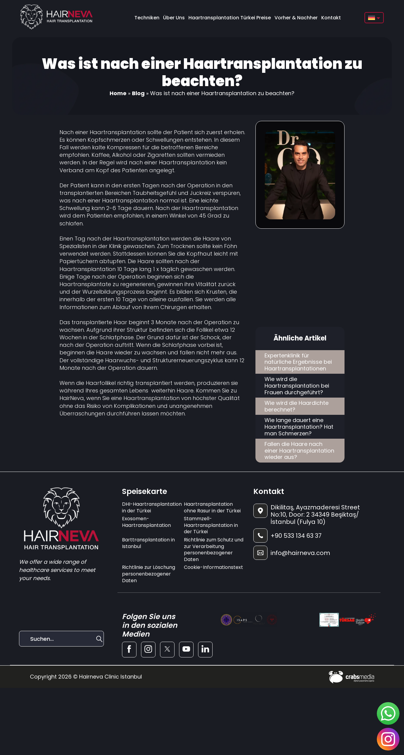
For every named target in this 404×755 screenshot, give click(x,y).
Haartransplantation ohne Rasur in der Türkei (212, 507)
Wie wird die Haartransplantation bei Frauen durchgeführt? (297, 385)
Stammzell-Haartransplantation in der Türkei (211, 525)
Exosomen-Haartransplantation (146, 522)
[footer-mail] (314, 553)
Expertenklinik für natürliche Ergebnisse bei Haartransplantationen (298, 362)
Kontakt (331, 17)
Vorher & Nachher (296, 17)
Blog (138, 93)
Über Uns (174, 17)
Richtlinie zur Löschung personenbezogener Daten (148, 574)
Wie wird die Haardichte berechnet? (297, 406)
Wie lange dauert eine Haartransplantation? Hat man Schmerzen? (299, 426)
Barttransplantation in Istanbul (148, 543)
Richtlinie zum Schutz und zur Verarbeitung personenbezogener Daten (213, 549)
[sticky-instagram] (388, 739)
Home (118, 93)
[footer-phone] (314, 535)
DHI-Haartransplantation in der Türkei (152, 507)
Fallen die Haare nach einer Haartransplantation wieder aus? (299, 450)
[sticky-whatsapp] (388, 713)
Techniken (146, 17)
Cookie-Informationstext (213, 567)
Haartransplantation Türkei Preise (229, 17)
